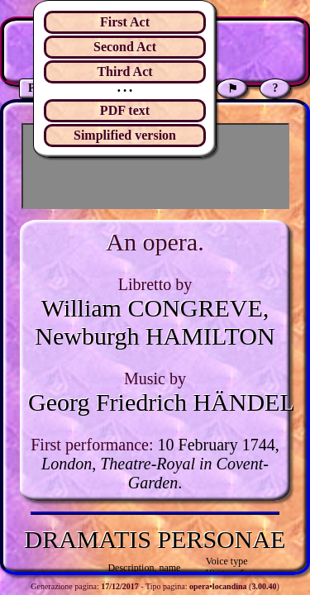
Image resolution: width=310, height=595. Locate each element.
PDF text (125, 110)
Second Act (124, 47)
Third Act (124, 71)
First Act (125, 22)
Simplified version (125, 135)
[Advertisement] (155, 166)
